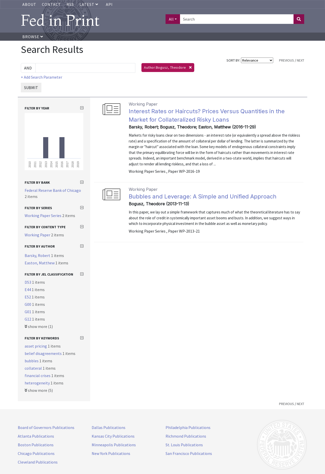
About (29, 4)
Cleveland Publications (38, 462)
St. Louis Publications (184, 444)
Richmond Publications (186, 436)
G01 (28, 311)
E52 (28, 296)
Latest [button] (89, 4)
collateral (34, 368)
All (171, 19)
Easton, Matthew (40, 262)
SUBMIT (31, 87)
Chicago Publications (36, 453)
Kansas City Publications (113, 436)
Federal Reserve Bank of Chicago (53, 190)
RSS (70, 4)
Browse (32, 36)
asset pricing (36, 346)
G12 (28, 319)
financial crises (38, 375)
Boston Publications (36, 444)
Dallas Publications (108, 427)
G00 (28, 304)
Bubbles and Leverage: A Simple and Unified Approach (203, 196)
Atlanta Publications (36, 436)
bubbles (32, 360)
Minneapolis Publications (114, 444)
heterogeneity (38, 382)
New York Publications (111, 453)
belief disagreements (43, 353)
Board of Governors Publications (46, 427)
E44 (28, 289)
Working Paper (38, 234)
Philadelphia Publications (188, 427)
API (109, 4)
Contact (51, 4)
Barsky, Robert (38, 255)
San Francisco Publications (189, 453)
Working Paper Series (43, 215)
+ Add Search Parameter (41, 77)
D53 (28, 282)
